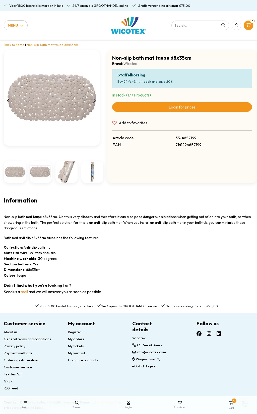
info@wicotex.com (149, 352)
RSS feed (11, 388)
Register (74, 332)
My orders (76, 339)
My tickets (76, 346)
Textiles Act (13, 374)
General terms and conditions (27, 339)
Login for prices (182, 107)
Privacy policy (14, 346)
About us (11, 332)
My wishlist (76, 353)
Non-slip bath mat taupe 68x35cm (52, 45)
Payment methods (18, 353)
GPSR (8, 381)
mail (24, 291)
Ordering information (21, 360)
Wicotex (130, 63)
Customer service (18, 367)
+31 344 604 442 (147, 345)
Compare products (83, 360)
